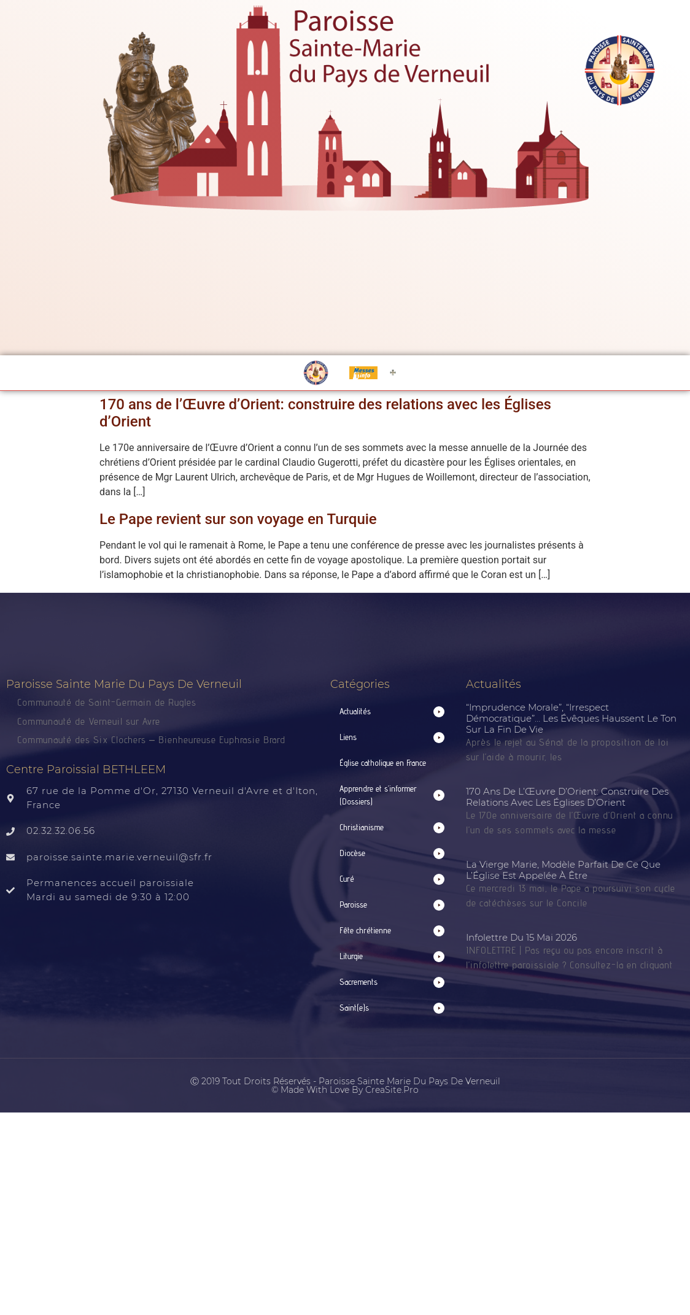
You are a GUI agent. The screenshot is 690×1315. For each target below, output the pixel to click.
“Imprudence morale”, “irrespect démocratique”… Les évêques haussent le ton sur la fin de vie (571, 718)
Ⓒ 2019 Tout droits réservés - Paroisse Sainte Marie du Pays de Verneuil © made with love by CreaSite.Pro (345, 1085)
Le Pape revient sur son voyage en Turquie (238, 519)
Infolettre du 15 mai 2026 (521, 937)
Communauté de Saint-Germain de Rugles (106, 702)
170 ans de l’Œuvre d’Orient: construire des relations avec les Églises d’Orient (567, 796)
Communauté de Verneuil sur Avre (88, 721)
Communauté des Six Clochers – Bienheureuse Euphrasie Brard (153, 740)
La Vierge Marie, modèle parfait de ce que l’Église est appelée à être (563, 869)
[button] (392, 711)
